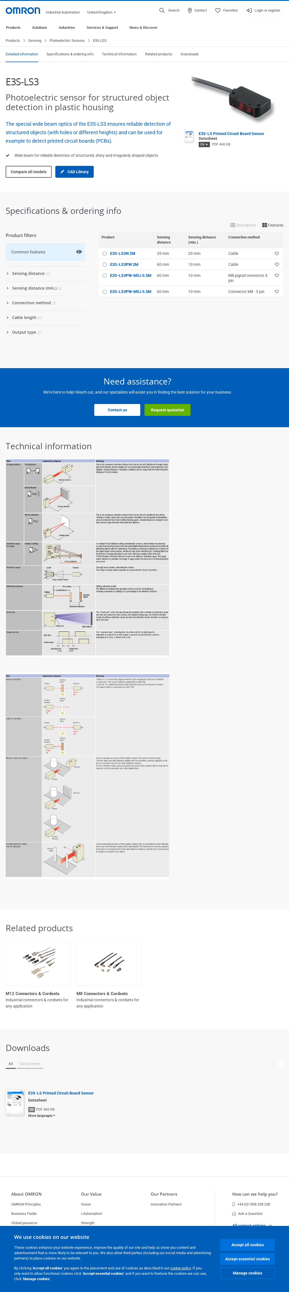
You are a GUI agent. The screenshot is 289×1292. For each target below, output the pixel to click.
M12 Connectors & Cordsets (33, 993)
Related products (158, 54)
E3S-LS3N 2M (122, 253)
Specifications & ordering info (70, 54)
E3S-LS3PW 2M (124, 264)
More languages (40, 1116)
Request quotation (167, 410)
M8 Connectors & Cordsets (102, 993)
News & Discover (143, 27)
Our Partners (164, 1194)
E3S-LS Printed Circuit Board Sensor (61, 1093)
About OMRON (26, 1194)
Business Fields (24, 1213)
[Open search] (169, 10)
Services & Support (102, 27)
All (10, 1064)
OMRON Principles (26, 1204)
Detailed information (22, 54)
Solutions (39, 27)
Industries (67, 27)
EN (202, 145)
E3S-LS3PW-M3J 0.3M (130, 275)
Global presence (24, 1223)
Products (13, 27)
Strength (88, 1223)
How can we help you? (255, 1194)
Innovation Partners (166, 1204)
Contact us (117, 410)
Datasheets (29, 1064)
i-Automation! (91, 1213)
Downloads (190, 54)
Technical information (119, 54)
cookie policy (180, 1268)
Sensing (34, 41)
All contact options (252, 1225)
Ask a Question (247, 1213)
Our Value (91, 1194)
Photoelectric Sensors (67, 41)
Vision (86, 1204)
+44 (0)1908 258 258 (251, 1204)
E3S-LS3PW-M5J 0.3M (130, 292)
